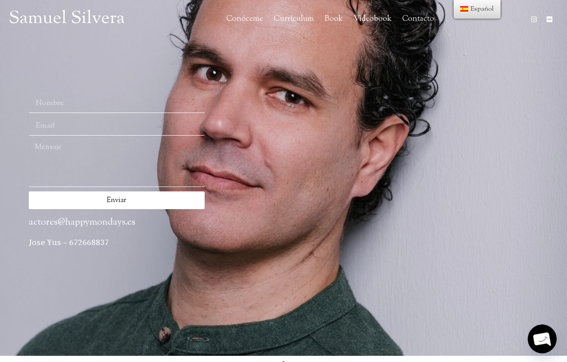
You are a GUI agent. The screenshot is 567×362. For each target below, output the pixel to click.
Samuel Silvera (67, 18)
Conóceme (244, 18)
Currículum (294, 18)
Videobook (372, 18)
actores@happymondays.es (82, 222)
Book (334, 18)
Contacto (418, 18)
